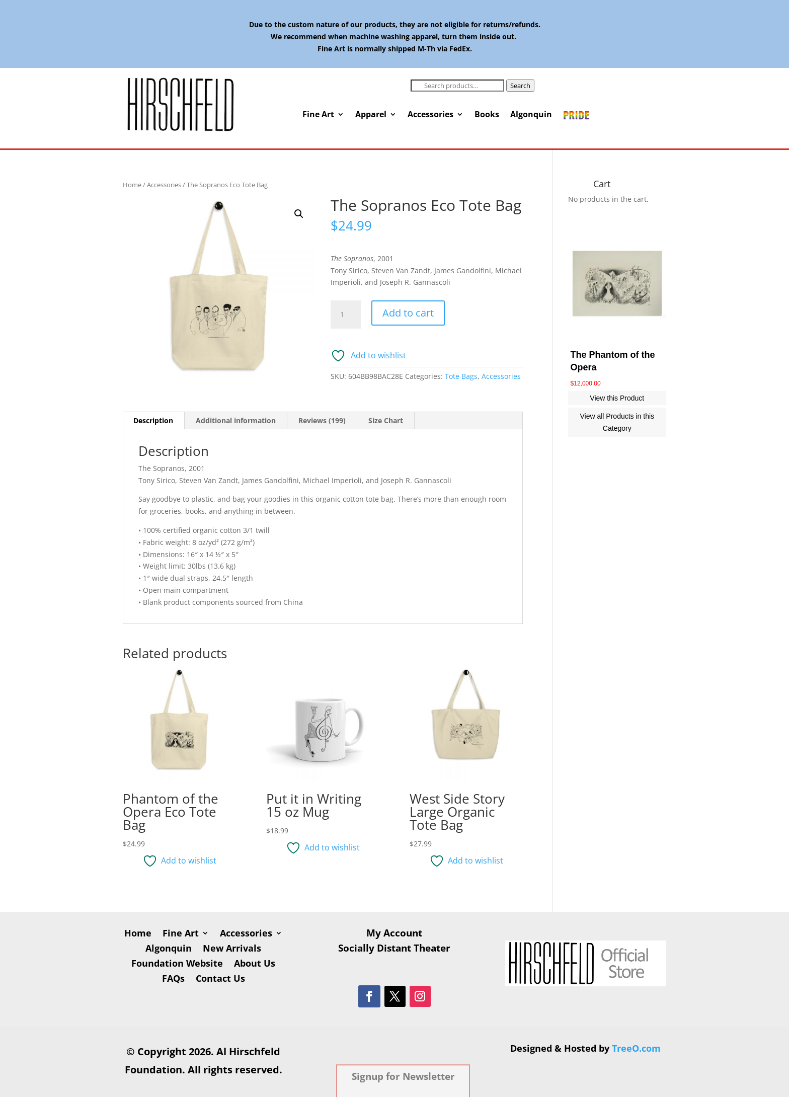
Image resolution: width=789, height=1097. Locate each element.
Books (487, 115)
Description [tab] (153, 420)
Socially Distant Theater (394, 950)
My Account (394, 934)
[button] (299, 214)
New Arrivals (232, 949)
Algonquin (531, 115)
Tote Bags (461, 376)
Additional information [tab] (236, 420)
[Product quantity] (346, 314)
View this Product (617, 398)
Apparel (370, 115)
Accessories (430, 115)
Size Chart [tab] (385, 420)
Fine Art (318, 115)
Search (520, 85)
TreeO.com (636, 1048)
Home (132, 184)
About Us (254, 964)
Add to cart (408, 313)
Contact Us (220, 979)
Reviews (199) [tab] (322, 420)
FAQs (173, 979)
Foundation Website (177, 964)
